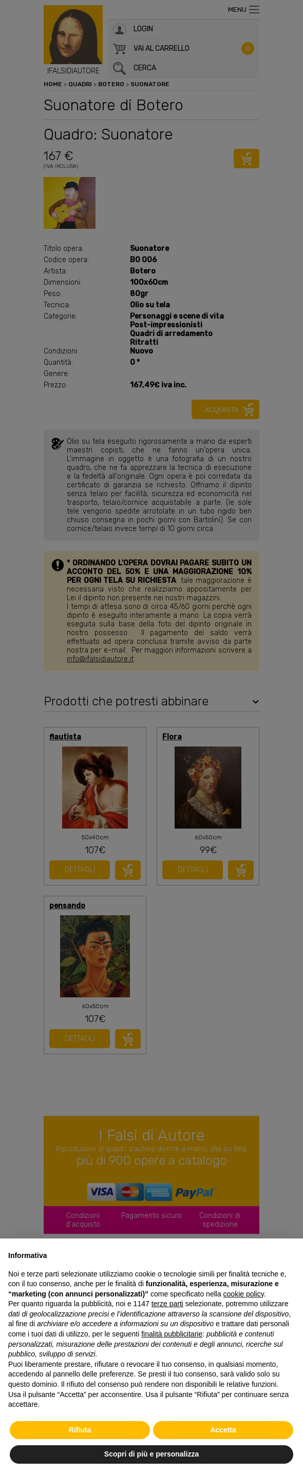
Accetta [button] (223, 1430)
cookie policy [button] (243, 1294)
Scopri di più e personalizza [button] (151, 1454)
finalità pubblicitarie (171, 1334)
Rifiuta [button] (80, 1430)
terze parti (167, 1304)
